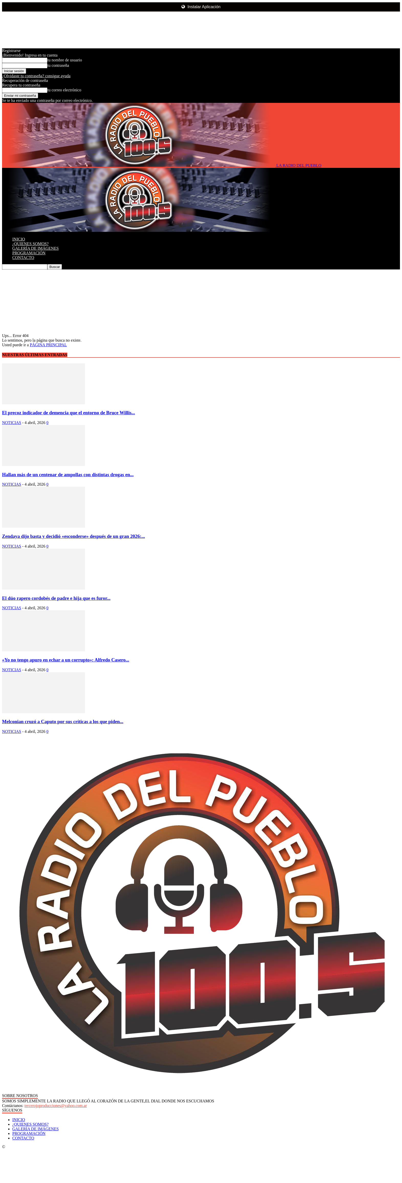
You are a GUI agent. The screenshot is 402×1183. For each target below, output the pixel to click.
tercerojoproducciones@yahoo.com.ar (56, 1105)
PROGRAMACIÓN (29, 253)
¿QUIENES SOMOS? (30, 244)
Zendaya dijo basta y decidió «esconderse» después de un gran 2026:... (73, 536)
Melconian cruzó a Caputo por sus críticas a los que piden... (62, 721)
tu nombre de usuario (64, 60)
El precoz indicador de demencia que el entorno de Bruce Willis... (68, 412)
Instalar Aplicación (200, 7)
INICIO (18, 239)
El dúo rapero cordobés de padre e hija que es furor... (56, 598)
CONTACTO (23, 257)
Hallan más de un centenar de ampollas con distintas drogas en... (68, 474)
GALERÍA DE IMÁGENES (35, 248)
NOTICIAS (11, 422)
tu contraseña (58, 65)
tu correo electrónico (64, 90)
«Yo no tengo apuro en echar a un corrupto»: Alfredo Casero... (65, 660)
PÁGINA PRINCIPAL (48, 345)
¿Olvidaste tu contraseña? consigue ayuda (36, 76)
